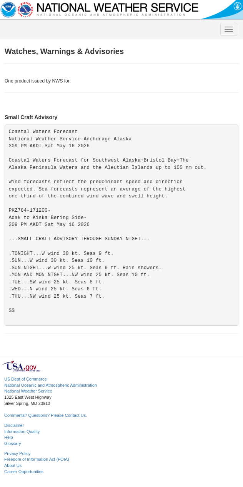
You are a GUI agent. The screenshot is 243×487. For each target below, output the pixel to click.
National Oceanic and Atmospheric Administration (50, 385)
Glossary (12, 443)
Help (8, 437)
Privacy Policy (17, 453)
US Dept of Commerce (25, 379)
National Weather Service (28, 391)
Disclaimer (14, 425)
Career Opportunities (23, 471)
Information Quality (22, 431)
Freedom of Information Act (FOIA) (36, 459)
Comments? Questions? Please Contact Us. (45, 415)
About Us (13, 465)
